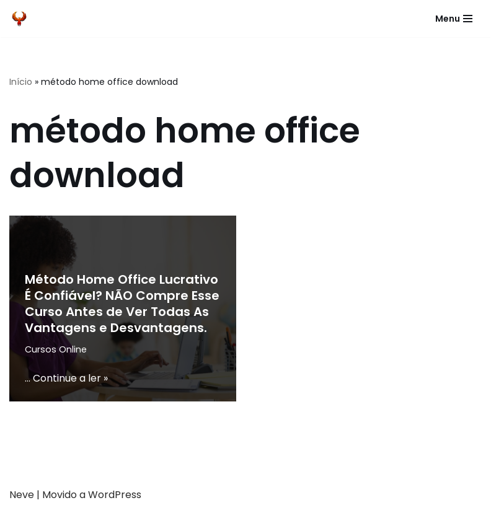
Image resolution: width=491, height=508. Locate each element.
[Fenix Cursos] (19, 18)
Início (20, 82)
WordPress (114, 495)
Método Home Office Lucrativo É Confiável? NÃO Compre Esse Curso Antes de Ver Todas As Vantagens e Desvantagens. (122, 303)
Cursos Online (56, 349)
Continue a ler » (70, 378)
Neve (21, 495)
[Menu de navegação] (454, 18)
